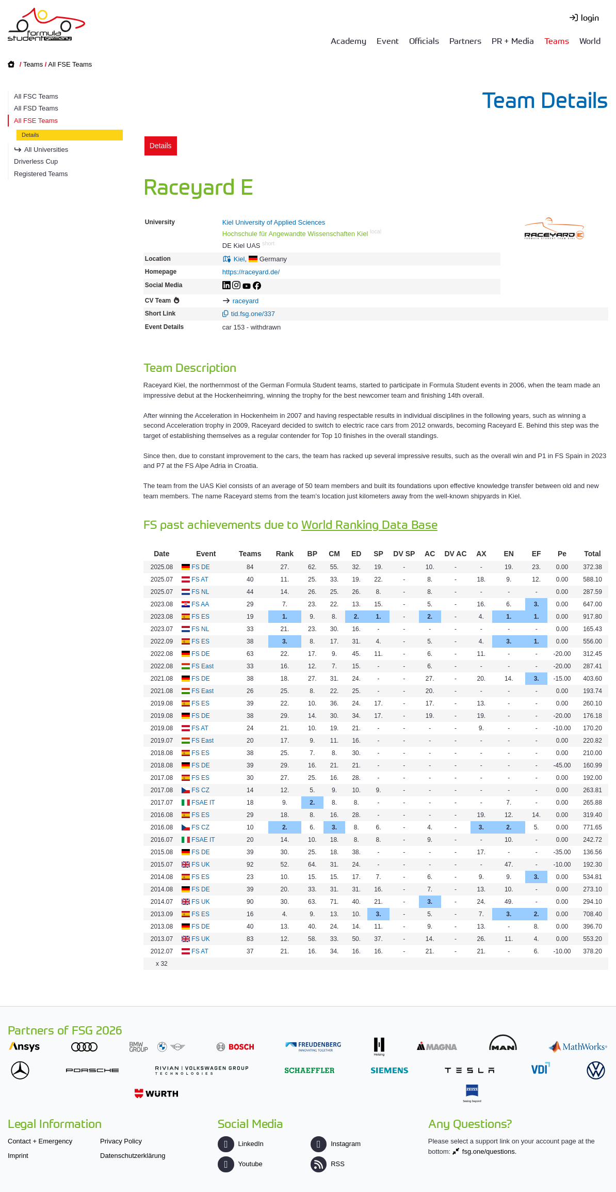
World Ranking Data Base (369, 523)
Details (30, 135)
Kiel (239, 259)
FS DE (200, 567)
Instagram (336, 1144)
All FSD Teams (36, 108)
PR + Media (513, 40)
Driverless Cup (36, 161)
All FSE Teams (70, 64)
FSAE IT (203, 802)
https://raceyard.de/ (251, 272)
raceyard (246, 301)
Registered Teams (41, 174)
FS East (202, 666)
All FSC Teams (36, 96)
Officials (424, 40)
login (590, 17)
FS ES (200, 616)
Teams (556, 40)
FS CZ (200, 790)
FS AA (200, 604)
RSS (328, 1164)
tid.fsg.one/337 (253, 314)
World (590, 40)
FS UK (200, 864)
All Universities (46, 149)
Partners (465, 40)
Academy (348, 40)
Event (388, 40)
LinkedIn (240, 1144)
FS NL (200, 591)
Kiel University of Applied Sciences (273, 222)
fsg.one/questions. (489, 1151)
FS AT (199, 579)
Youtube (240, 1164)
